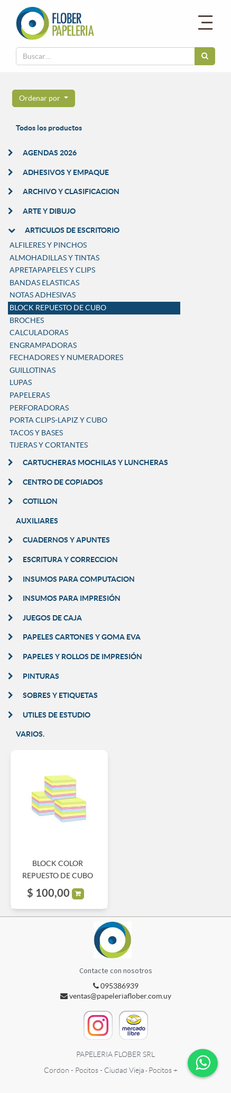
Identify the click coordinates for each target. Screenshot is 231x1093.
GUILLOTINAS (33, 370)
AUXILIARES (37, 521)
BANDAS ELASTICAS (44, 282)
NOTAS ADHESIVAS (43, 295)
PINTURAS (41, 676)
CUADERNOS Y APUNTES (66, 540)
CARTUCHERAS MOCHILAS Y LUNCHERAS (95, 462)
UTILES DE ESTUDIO (56, 715)
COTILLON (40, 501)
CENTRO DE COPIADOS (63, 482)
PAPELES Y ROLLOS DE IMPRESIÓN (82, 656)
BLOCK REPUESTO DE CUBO (58, 307)
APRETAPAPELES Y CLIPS (52, 270)
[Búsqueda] (205, 56)
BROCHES (27, 320)
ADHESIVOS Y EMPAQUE (66, 172)
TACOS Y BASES (36, 433)
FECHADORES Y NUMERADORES (66, 357)
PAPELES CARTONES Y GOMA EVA (82, 637)
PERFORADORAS (39, 408)
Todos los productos (49, 128)
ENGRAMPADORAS (43, 345)
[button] (43, 99)
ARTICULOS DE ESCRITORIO (72, 230)
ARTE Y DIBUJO (49, 211)
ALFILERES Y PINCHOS (48, 245)
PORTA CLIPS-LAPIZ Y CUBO (58, 420)
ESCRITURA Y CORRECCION (70, 559)
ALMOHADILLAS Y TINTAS (54, 257)
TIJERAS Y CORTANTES (49, 445)
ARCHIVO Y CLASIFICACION (71, 191)
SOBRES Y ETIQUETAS (60, 695)
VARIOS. (30, 734)
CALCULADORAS (39, 332)
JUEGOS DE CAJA (52, 618)
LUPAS (21, 382)
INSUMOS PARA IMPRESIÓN (72, 598)
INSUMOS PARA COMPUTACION (79, 579)
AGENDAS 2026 (50, 152)
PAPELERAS (30, 395)
